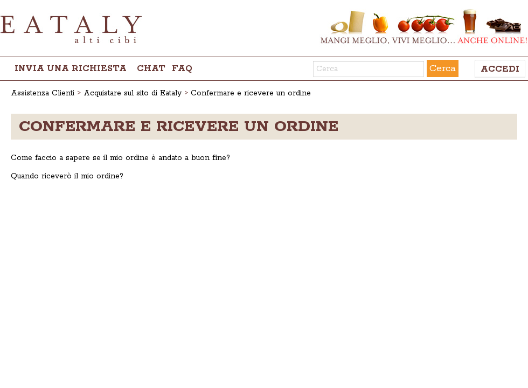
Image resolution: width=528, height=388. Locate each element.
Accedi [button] (500, 69)
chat (151, 68)
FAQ (182, 68)
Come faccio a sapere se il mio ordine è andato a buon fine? (120, 158)
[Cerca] (368, 69)
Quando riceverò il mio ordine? (67, 176)
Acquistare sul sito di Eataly (133, 93)
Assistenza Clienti (42, 93)
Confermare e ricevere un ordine (251, 93)
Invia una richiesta (71, 68)
